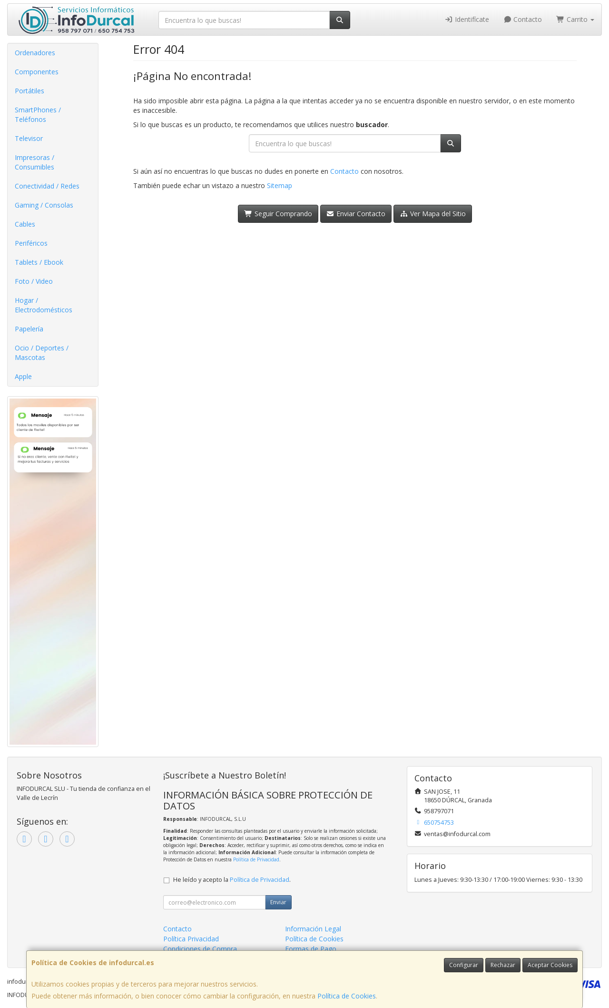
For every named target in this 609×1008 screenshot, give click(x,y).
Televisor (29, 138)
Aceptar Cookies (550, 965)
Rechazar (503, 965)
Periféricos (31, 243)
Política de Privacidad (256, 859)
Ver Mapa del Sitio (433, 213)
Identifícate (466, 19)
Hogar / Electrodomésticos (43, 305)
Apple (23, 376)
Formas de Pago (310, 948)
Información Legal (313, 928)
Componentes (37, 71)
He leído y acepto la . (232, 880)
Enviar (278, 902)
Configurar (463, 965)
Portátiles (29, 90)
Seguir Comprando (278, 213)
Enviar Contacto (356, 213)
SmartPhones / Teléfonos (38, 114)
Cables (25, 224)
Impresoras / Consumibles (34, 162)
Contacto (522, 19)
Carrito (575, 19)
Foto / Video (34, 281)
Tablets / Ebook (39, 262)
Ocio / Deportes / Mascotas (42, 352)
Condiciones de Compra (200, 948)
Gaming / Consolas (44, 205)
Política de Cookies (346, 995)
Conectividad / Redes (47, 185)
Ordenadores (35, 52)
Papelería (29, 328)
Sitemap (279, 185)
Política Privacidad (191, 938)
